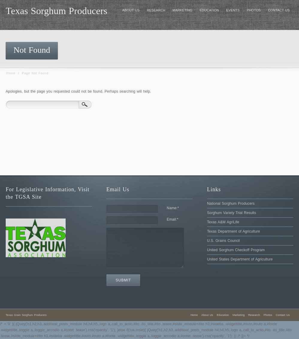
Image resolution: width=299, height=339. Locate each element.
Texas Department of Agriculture (233, 231)
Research (254, 315)
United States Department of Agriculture (240, 259)
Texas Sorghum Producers (56, 10)
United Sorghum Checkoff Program (236, 250)
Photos (268, 315)
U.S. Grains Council (223, 241)
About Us (207, 315)
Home (11, 73)
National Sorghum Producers (231, 203)
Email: (173, 219)
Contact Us (283, 315)
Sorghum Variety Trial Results (231, 213)
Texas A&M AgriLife (223, 222)
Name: (173, 208)
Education (223, 315)
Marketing (238, 315)
